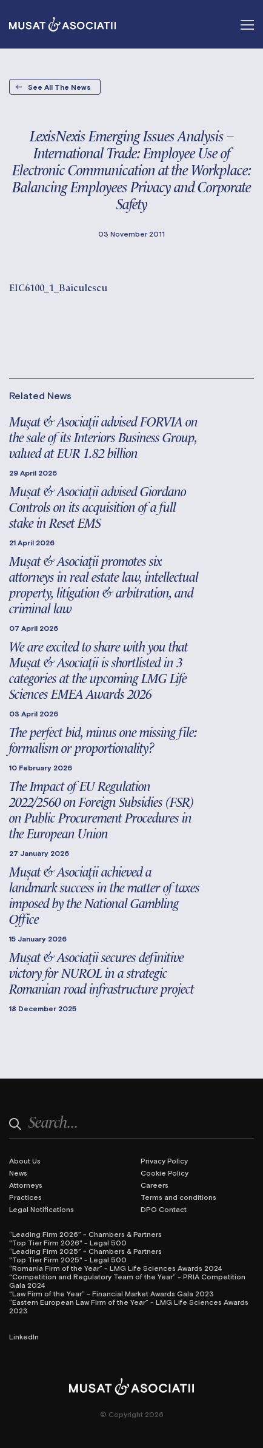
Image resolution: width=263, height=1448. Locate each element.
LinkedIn (24, 1336)
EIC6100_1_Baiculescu (58, 287)
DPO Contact (164, 1209)
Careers (154, 1184)
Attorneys (25, 1184)
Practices (25, 1197)
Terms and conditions (178, 1197)
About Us (25, 1160)
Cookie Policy (164, 1172)
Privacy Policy (164, 1160)
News (18, 1172)
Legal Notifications (41, 1209)
